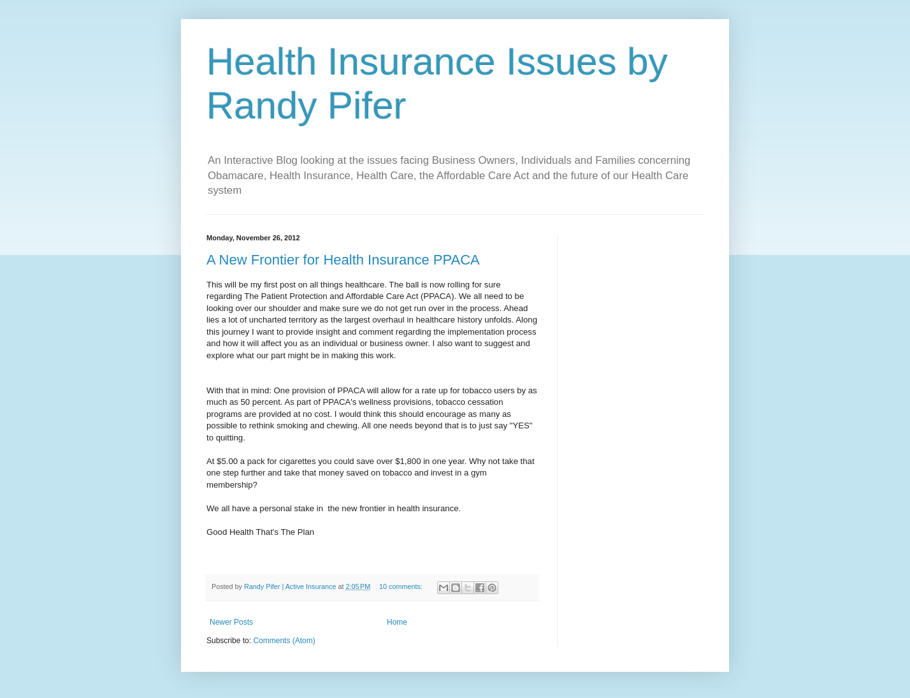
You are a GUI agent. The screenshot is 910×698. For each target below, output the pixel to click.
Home (397, 622)
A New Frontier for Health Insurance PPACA (343, 260)
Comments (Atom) (284, 640)
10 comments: (401, 586)
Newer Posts (231, 622)
